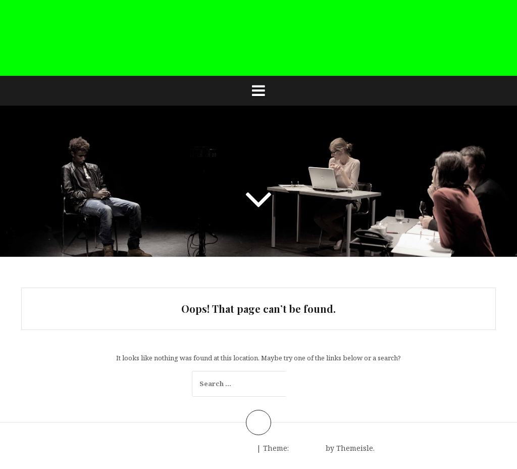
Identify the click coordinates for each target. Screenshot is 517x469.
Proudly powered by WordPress (198, 448)
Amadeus (307, 448)
